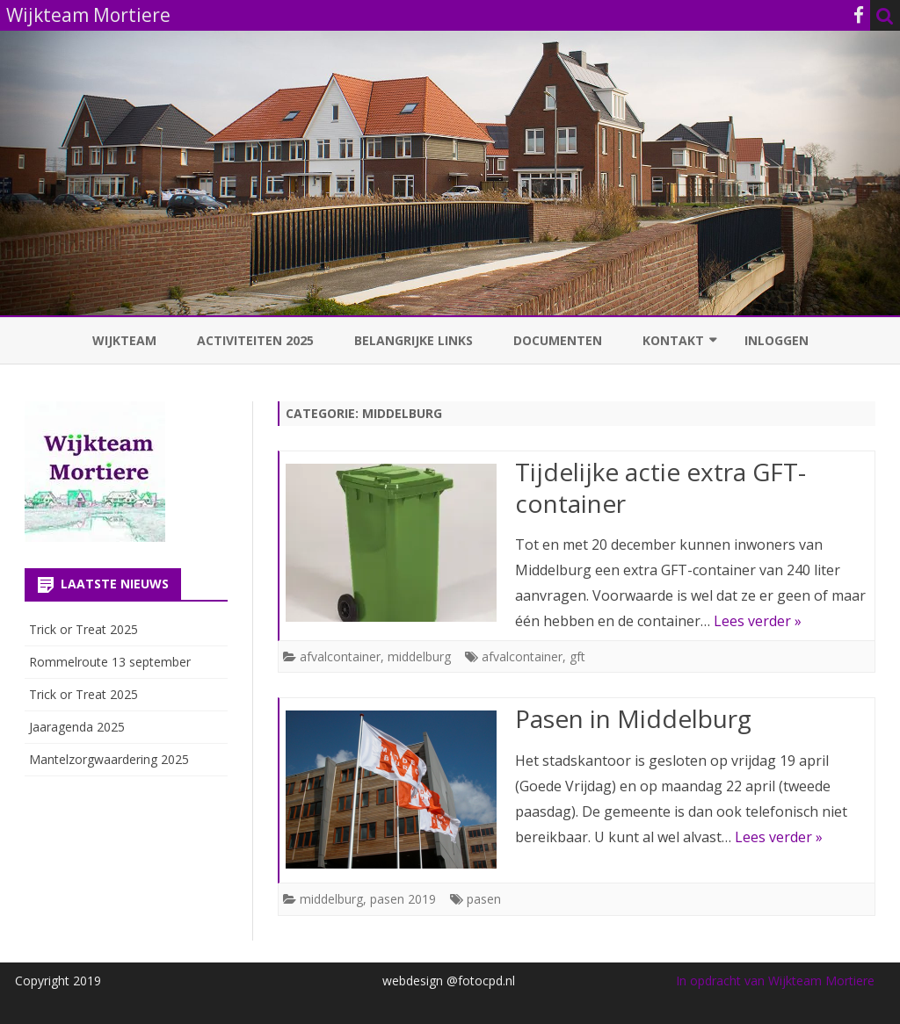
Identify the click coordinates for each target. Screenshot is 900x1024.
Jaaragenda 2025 (77, 726)
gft (577, 656)
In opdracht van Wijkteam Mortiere (775, 980)
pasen (484, 899)
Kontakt (673, 340)
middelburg (419, 656)
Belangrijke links (413, 340)
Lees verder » (758, 621)
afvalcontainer (340, 656)
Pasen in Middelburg (633, 718)
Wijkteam (124, 340)
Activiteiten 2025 (255, 340)
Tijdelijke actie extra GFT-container (660, 487)
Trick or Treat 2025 (83, 629)
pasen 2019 (403, 899)
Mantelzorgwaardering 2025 (109, 759)
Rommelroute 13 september (110, 661)
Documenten (557, 340)
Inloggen (776, 340)
